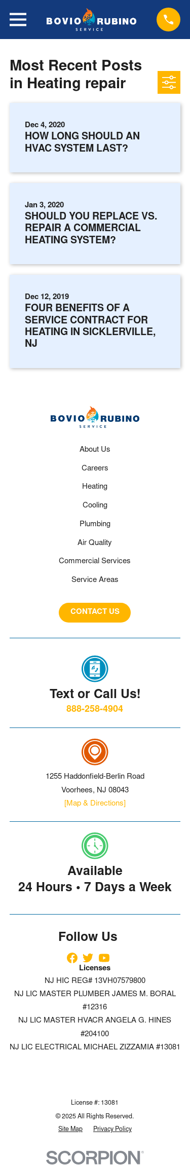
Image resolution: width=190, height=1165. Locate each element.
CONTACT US (95, 612)
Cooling (95, 505)
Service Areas (95, 580)
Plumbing (95, 524)
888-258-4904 (94, 709)
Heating (94, 487)
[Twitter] (88, 958)
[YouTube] (104, 958)
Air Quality (95, 543)
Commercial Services (95, 561)
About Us (95, 450)
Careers (95, 468)
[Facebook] (72, 958)
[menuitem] (70, 1130)
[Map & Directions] (95, 804)
